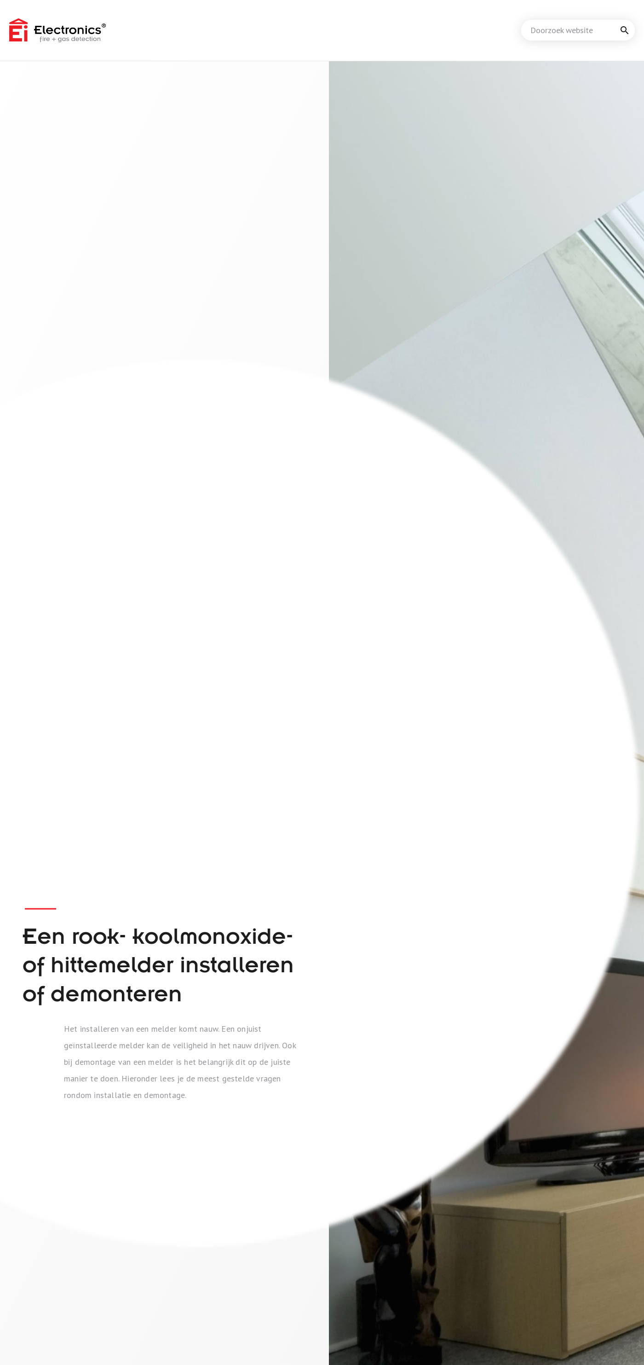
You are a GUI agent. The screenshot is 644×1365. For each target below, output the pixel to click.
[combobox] (578, 30)
